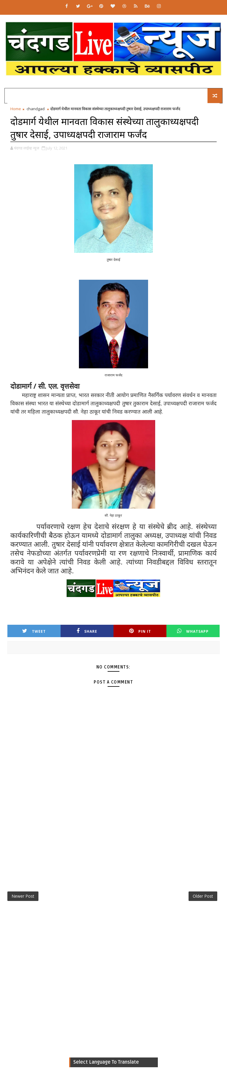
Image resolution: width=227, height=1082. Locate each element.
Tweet (34, 631)
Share (87, 631)
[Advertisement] (113, 834)
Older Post (203, 896)
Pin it (140, 631)
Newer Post (23, 896)
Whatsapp (193, 631)
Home (15, 108)
